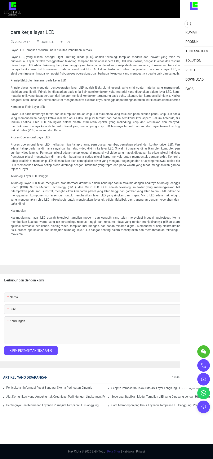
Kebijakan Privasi (133, 451)
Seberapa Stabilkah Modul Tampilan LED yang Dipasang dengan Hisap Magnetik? (160, 396)
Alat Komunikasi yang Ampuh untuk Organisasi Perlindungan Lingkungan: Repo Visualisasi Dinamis (55, 396)
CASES (176, 377)
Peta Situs (114, 451)
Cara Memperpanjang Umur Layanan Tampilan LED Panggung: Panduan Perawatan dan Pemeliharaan (160, 405)
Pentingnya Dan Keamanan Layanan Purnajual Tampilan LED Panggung (52, 405)
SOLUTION (190, 377)
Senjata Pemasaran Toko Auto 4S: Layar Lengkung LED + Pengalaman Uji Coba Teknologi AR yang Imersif (160, 388)
